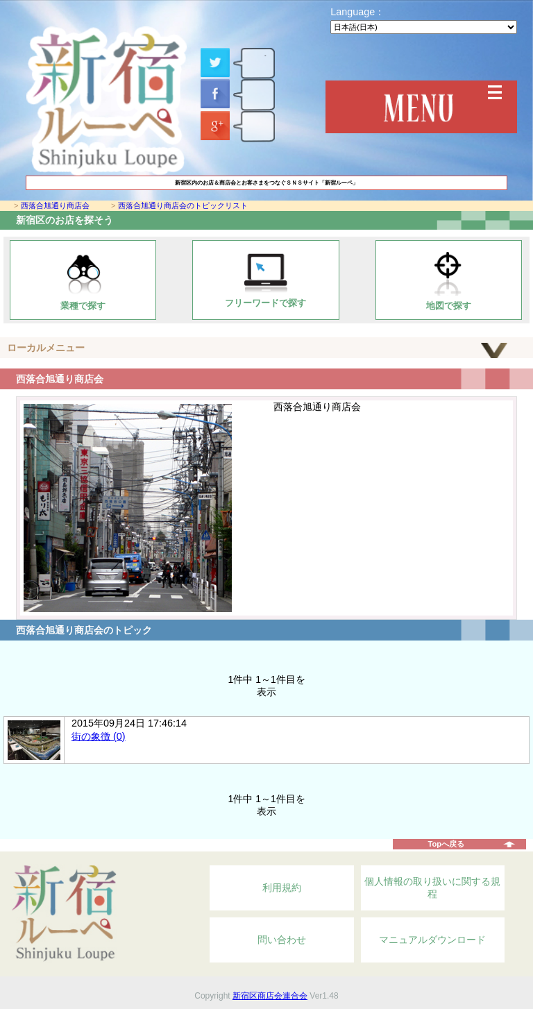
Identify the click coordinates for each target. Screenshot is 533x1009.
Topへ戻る (446, 844)
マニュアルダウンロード (432, 939)
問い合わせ (281, 939)
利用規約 (281, 887)
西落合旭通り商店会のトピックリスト (183, 205)
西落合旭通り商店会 (55, 205)
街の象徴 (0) (98, 736)
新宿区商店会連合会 (269, 996)
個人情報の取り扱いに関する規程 (432, 887)
